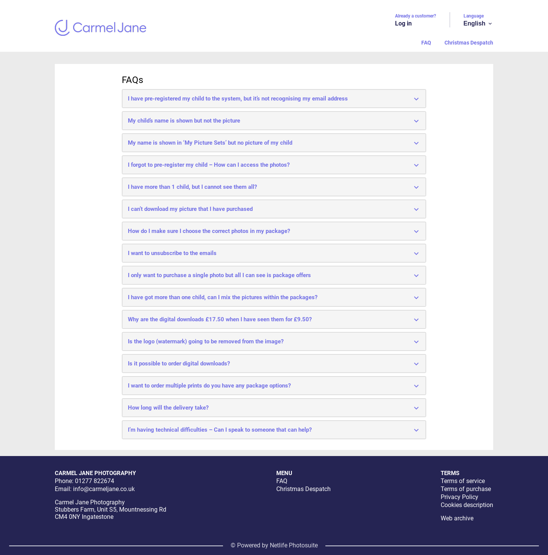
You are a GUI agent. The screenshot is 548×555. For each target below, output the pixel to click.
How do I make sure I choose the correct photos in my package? (274, 231)
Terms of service (463, 481)
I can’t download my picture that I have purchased (274, 209)
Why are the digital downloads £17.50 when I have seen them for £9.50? (274, 319)
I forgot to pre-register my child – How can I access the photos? (274, 165)
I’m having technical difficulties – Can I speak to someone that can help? (274, 430)
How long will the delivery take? (274, 408)
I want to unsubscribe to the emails (274, 253)
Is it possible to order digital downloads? (274, 363)
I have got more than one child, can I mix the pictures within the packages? (274, 297)
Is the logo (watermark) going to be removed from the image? (274, 341)
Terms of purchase (466, 489)
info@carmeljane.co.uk (104, 489)
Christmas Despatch (468, 43)
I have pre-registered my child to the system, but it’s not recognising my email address (274, 99)
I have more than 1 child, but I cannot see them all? (274, 187)
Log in (403, 23)
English (478, 23)
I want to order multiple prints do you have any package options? (274, 386)
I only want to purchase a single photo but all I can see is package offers (274, 275)
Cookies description (467, 505)
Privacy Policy (459, 497)
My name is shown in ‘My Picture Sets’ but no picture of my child (274, 143)
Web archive (457, 518)
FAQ (426, 43)
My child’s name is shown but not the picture (274, 121)
